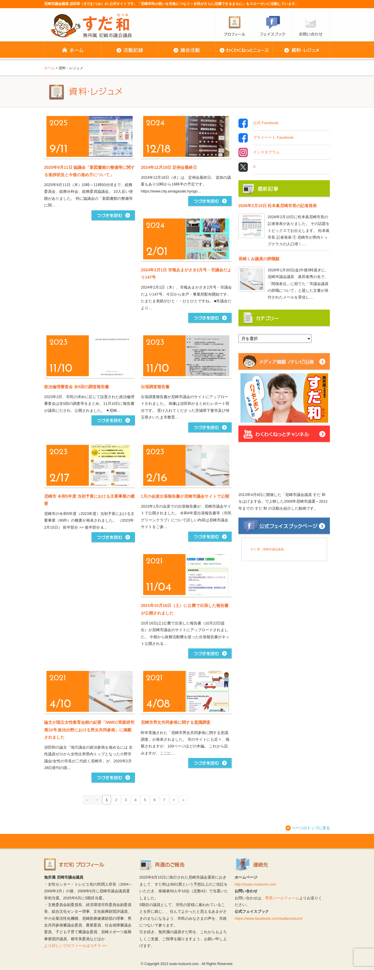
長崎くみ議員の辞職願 (258, 258)
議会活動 (186, 50)
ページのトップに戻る (311, 828)
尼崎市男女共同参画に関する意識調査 (175, 722)
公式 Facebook (265, 123)
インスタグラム (266, 152)
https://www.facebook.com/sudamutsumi (268, 918)
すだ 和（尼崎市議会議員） (268, 549)
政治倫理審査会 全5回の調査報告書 (76, 386)
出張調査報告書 (155, 386)
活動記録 (129, 50)
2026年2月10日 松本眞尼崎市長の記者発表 (277, 205)
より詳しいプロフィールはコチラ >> (75, 945)
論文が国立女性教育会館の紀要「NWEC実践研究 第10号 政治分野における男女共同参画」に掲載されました (89, 729)
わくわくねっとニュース (244, 50)
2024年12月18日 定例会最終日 (169, 167)
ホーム (72, 50)
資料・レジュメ (301, 50)
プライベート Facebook (273, 138)
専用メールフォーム (282, 898)
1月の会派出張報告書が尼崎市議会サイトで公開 (185, 496)
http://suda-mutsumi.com (255, 884)
